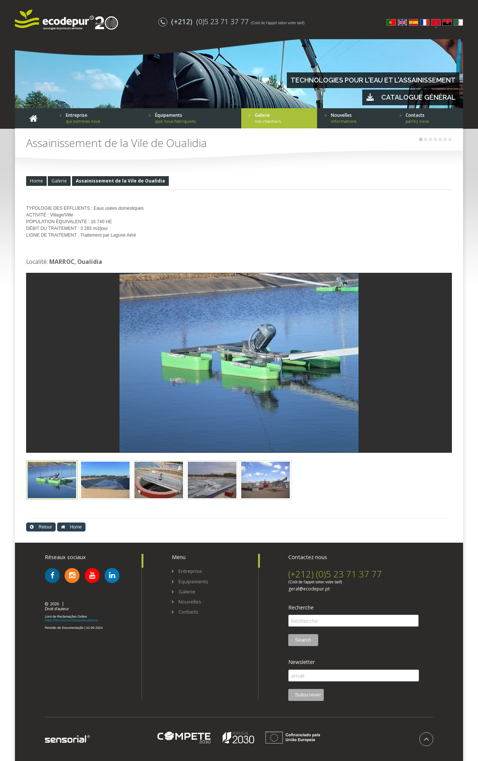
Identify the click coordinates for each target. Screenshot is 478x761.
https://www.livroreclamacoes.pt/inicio (71, 620)
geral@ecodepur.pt (309, 589)
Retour (41, 527)
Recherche (301, 607)
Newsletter (301, 662)
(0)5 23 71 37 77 (204, 21)
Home (36, 181)
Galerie (59, 181)
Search (303, 640)
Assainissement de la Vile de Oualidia (120, 181)
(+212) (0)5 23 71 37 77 (335, 574)
